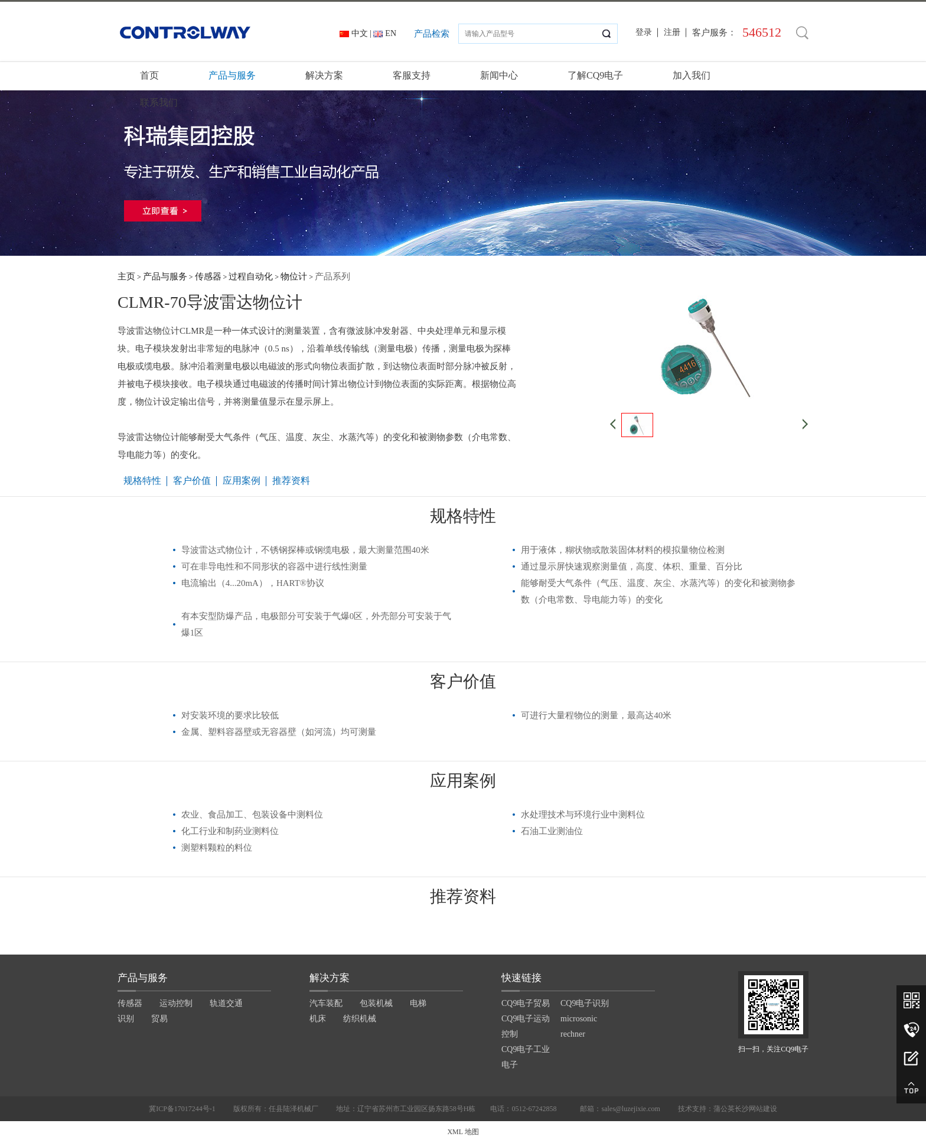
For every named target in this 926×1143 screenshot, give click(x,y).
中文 (359, 33)
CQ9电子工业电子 (525, 1057)
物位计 (294, 276)
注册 (672, 32)
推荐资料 (291, 481)
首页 (149, 75)
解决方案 (324, 75)
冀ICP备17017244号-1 (182, 1109)
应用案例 (241, 481)
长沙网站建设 (756, 1109)
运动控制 (176, 1003)
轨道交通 (226, 1003)
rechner (572, 1034)
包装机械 (376, 1003)
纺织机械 (359, 1018)
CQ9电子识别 (584, 1003)
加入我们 (691, 75)
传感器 (208, 276)
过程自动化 (251, 276)
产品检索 (431, 33)
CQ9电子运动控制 (525, 1026)
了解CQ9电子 (595, 75)
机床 (317, 1018)
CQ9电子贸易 (525, 1003)
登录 (643, 32)
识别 (126, 1018)
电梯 (418, 1003)
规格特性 (142, 481)
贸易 (159, 1018)
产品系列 (332, 276)
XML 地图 (462, 1132)
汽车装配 (326, 1003)
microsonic (578, 1018)
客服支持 (412, 75)
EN (390, 33)
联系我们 (159, 102)
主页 (126, 276)
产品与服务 (232, 75)
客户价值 (192, 481)
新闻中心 (499, 75)
